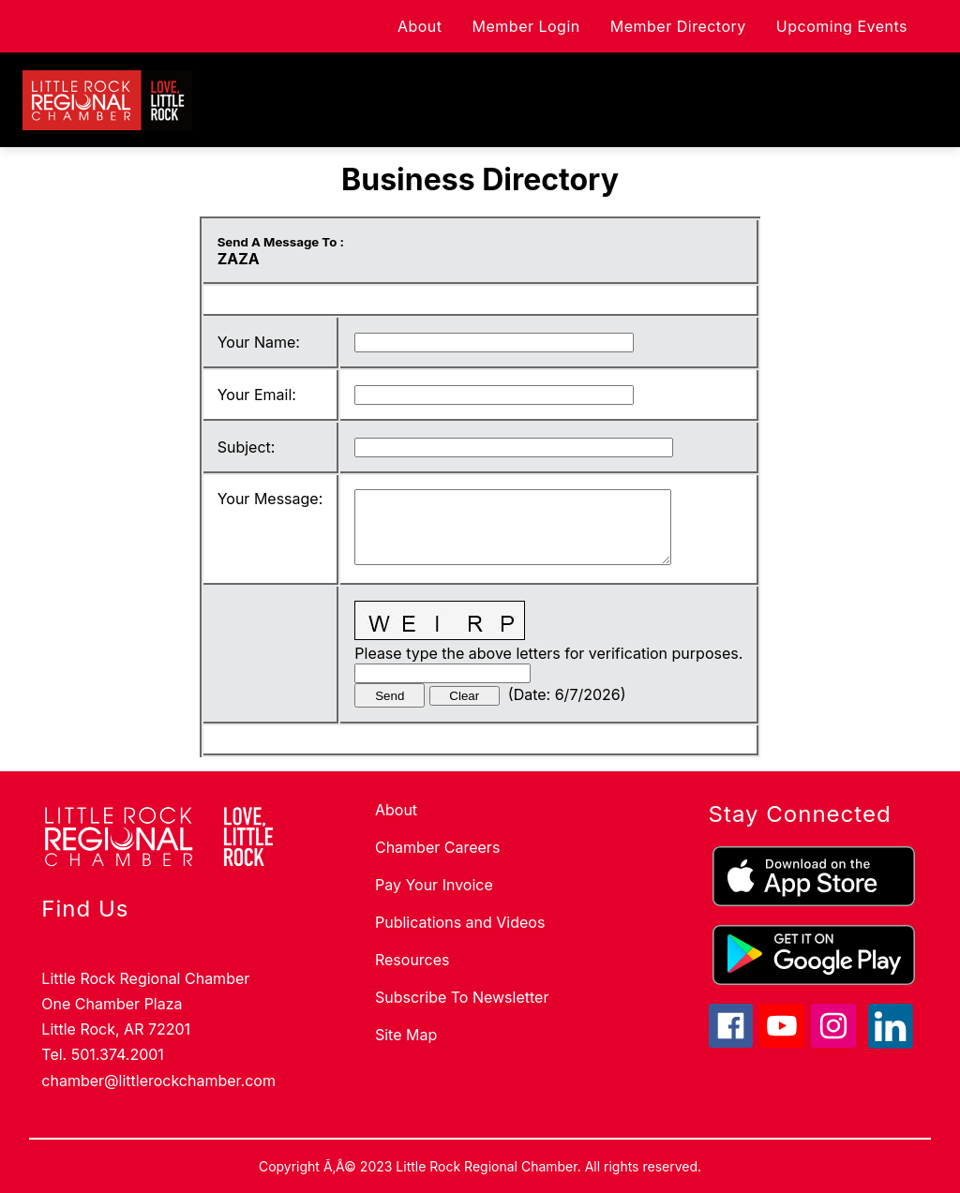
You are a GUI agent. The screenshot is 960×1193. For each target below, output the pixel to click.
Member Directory (678, 26)
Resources (412, 959)
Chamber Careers (437, 847)
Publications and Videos (460, 922)
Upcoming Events (842, 26)
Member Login (526, 26)
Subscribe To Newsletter (461, 997)
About (420, 26)
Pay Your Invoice (434, 884)
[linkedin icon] (890, 1043)
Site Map (406, 1034)
